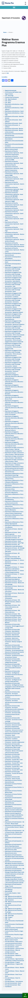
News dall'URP (8, 891)
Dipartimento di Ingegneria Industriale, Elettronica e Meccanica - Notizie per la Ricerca (14, 428)
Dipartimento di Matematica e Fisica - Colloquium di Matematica (14, 481)
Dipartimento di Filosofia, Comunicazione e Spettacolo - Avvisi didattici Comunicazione (14, 168)
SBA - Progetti (8, 917)
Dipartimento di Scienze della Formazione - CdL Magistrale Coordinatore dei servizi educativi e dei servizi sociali (14, 673)
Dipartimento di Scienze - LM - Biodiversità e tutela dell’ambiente (13, 545)
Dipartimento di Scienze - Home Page (14, 543)
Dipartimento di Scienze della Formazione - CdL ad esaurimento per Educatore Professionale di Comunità (14, 650)
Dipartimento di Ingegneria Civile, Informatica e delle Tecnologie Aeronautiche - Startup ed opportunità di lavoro (13, 370)
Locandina (4, 77)
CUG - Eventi (8, 101)
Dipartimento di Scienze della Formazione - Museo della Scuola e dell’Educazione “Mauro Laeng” (13, 745)
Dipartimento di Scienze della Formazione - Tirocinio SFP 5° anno (14, 769)
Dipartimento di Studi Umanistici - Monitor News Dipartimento (13, 845)
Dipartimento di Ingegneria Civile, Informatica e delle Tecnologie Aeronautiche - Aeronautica (13, 269)
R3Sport (7, 895)
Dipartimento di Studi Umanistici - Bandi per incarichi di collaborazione (14, 809)
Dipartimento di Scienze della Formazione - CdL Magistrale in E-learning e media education (13, 679)
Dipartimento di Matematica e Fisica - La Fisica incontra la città (14, 502)
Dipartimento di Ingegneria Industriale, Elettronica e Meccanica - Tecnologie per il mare (14, 444)
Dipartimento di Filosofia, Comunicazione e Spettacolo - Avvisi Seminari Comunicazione (14, 204)
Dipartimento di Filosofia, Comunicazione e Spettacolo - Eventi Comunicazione (14, 213)
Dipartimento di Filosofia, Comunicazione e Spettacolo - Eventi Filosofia (14, 223)
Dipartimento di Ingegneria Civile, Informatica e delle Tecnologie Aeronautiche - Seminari (13, 364)
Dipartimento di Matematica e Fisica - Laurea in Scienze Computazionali (14, 512)
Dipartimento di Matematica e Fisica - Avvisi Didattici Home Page (14, 474)
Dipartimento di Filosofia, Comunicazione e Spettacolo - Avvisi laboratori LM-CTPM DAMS (14, 189)
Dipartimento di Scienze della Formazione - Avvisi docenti (12, 634)
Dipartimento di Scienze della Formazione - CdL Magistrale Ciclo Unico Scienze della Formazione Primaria (13, 666)
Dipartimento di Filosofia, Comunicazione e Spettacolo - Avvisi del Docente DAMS (14, 158)
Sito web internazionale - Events (13, 983)
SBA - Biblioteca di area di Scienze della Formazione (13, 899)
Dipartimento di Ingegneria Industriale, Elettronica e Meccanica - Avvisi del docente (14, 376)
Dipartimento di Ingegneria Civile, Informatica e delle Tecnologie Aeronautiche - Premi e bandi (13, 359)
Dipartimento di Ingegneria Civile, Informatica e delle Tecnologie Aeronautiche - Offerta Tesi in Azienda (14, 333)
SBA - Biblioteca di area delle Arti (13, 896)
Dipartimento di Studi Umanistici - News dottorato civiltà (13, 848)
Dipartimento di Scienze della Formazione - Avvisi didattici (12, 630)
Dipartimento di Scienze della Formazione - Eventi (12, 734)
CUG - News (8, 102)
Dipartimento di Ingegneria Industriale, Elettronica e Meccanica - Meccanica (14, 423)
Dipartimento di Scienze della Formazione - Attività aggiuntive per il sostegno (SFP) (14, 626)
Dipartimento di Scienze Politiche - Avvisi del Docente (13, 781)
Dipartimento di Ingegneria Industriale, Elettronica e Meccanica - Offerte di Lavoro (14, 433)
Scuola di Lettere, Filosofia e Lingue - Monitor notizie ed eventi (14, 939)
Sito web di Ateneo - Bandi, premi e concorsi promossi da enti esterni (13, 942)
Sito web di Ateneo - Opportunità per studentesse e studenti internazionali (14, 959)
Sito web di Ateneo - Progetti (12, 962)
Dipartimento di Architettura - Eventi (14, 111)
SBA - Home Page (9, 915)
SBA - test (7, 919)
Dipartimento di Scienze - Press (13, 617)
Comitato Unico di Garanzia (12, 97)
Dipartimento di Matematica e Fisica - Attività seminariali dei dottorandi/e (14, 467)
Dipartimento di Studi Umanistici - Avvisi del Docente (13, 802)
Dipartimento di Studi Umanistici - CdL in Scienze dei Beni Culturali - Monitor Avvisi (14, 827)
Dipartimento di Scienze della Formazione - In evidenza (12, 738)
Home (4, 32)
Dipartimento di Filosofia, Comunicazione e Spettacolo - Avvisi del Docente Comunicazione (14, 152)
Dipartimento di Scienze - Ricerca (13, 619)
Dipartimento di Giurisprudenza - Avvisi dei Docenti (13, 254)
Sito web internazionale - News (13, 985)
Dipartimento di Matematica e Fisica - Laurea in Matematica (14, 509)
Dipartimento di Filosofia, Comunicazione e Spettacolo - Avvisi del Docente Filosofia (14, 163)
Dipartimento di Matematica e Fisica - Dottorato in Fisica (14, 488)
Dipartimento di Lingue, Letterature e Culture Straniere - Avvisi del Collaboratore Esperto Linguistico (14, 449)
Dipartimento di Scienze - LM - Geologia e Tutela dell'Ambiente (13, 557)
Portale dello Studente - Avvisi (12, 893)
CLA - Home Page (9, 95)
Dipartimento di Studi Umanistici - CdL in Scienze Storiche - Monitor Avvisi (14, 831)
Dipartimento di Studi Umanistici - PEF (14, 869)
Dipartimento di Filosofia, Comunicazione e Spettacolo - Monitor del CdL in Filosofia (14, 239)
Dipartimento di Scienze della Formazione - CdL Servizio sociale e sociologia (13, 719)
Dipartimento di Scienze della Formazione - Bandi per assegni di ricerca (13, 641)
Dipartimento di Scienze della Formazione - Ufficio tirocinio (12, 777)
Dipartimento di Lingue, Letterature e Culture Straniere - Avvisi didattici (14, 457)
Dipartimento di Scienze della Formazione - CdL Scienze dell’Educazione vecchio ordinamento (14, 707)
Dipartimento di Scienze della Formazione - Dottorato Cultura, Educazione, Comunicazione (13, 724)
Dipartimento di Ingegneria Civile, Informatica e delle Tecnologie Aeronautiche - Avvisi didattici (13, 279)
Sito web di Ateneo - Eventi (12, 947)
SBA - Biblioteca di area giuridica (13, 908)
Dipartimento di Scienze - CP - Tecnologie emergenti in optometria (14, 538)
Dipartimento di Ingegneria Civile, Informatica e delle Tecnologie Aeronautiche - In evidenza (13, 295)
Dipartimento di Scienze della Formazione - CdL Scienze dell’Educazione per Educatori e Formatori (13, 694)
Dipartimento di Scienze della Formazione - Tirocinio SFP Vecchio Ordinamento (14, 773)
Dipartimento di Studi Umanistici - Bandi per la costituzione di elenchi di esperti (14, 818)
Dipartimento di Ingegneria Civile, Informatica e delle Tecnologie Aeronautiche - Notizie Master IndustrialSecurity (13, 316)
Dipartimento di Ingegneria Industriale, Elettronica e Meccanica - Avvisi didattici (14, 381)
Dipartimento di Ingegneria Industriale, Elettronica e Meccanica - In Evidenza (14, 386)
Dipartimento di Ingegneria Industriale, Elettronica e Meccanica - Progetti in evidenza (14, 438)
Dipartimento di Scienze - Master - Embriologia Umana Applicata (13, 578)
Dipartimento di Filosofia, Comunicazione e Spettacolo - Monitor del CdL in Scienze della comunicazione (14, 244)
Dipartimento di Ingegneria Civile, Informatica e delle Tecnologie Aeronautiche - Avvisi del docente (13, 274)
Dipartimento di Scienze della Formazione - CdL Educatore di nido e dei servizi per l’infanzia (14, 655)
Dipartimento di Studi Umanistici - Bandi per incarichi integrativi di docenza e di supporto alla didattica (14, 813)
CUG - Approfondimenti (11, 99)
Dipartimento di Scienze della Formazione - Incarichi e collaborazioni (14, 741)
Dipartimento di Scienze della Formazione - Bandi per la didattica (14, 646)
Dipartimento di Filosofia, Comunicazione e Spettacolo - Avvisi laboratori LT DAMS (14, 199)
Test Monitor (8, 986)
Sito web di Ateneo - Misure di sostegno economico (12, 951)
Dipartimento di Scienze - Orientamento (11, 597)
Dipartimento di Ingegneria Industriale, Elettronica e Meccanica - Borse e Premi (14, 397)
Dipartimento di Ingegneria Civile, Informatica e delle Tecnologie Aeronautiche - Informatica (13, 300)
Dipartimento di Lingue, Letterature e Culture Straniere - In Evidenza (14, 464)
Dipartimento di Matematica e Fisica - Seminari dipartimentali (14, 523)
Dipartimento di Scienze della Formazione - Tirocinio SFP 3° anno (14, 762)
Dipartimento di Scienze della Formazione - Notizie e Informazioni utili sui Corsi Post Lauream (14, 750)
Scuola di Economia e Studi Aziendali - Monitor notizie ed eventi (14, 928)
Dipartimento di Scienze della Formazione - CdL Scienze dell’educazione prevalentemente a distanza (14, 701)
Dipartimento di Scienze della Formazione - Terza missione (12, 755)
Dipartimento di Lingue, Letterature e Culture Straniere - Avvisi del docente (14, 453)
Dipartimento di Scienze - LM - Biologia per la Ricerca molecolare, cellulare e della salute (14, 549)
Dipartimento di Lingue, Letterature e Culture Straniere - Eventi (14, 460)
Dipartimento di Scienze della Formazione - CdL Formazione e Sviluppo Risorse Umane (13, 660)
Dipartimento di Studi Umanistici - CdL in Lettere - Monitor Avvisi (14, 822)
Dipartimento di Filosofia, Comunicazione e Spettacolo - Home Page (14, 229)
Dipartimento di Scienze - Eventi (13, 541)
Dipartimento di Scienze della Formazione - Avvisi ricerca (12, 637)
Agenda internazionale (10, 90)
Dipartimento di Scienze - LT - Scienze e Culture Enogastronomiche (14, 571)
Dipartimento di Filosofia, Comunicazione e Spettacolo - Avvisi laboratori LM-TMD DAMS (14, 194)
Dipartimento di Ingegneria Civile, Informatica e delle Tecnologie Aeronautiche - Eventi (13, 289)
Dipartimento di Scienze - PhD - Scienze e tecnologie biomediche (13, 614)
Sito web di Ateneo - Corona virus (13, 945)
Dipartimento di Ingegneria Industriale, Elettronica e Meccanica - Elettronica (14, 402)
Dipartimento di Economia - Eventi (13, 123)
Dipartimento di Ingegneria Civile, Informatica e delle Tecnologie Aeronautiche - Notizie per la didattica (14, 322)
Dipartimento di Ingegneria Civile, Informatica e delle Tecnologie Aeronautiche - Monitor (13, 305)
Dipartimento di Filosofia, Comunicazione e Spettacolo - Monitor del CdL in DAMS (14, 234)
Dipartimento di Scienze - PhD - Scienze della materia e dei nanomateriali (13, 607)
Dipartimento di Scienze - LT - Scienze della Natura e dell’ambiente (14, 568)
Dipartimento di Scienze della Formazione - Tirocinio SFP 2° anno (14, 758)
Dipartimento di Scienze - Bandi (13, 536)
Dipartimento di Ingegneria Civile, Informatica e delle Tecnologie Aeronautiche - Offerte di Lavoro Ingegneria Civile (13, 346)
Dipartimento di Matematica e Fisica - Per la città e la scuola (14, 516)
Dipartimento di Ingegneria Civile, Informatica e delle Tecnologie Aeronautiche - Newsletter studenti (14, 310)
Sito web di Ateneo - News (11, 953)
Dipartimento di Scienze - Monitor (13, 581)
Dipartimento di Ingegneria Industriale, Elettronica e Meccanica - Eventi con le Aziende (14, 412)
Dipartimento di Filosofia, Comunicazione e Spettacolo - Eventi (14, 209)
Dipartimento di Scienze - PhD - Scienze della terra (13, 611)
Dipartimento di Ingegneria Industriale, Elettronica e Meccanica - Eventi (14, 407)
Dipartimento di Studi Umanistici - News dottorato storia (13, 852)
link (8, 73)
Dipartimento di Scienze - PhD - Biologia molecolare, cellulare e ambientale (13, 601)
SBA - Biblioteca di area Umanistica (14, 914)
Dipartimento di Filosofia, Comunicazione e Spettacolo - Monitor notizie (14, 249)
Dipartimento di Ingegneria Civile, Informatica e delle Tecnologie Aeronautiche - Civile (13, 284)
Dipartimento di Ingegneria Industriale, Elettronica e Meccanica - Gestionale (14, 418)
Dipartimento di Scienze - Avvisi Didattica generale (13, 533)
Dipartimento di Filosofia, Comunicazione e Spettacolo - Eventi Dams (14, 218)
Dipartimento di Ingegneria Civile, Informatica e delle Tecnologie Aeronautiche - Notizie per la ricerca (14, 327)
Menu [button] (25, 996)
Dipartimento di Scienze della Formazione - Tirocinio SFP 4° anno (14, 765)
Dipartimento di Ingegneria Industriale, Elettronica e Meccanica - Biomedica (14, 392)
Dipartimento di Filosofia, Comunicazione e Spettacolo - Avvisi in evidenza (14, 184)
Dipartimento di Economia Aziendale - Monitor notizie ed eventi (14, 148)
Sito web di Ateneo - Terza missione (14, 981)
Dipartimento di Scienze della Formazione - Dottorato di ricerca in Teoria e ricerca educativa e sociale (14, 730)
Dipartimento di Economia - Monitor (14, 128)
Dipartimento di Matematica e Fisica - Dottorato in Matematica (14, 491)
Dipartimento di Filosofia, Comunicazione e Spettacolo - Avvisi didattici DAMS (14, 173)
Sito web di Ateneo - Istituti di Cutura (14, 948)
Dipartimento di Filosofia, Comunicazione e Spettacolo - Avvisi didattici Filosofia (14, 178)
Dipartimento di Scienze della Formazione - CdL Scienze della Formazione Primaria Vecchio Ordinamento (12, 713)
